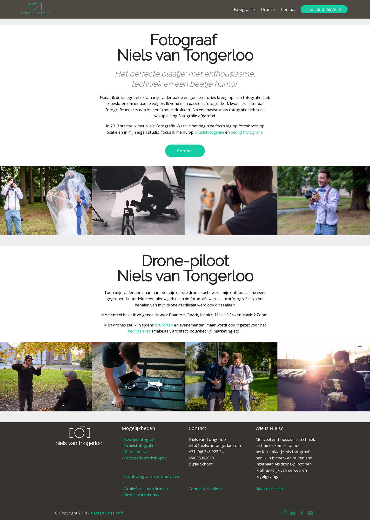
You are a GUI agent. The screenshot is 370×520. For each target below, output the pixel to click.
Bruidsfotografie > (141, 445)
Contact (288, 9)
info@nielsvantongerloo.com (215, 445)
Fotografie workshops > (145, 458)
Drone (267, 9)
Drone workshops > (142, 495)
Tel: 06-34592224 (324, 9)
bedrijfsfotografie (247, 132)
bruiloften (164, 325)
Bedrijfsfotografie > (142, 439)
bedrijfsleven (139, 331)
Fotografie (243, 9)
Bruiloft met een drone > (146, 489)
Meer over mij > (270, 489)
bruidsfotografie (209, 132)
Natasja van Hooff (106, 513)
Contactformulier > (206, 489)
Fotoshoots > (136, 451)
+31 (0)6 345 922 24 (206, 451)
